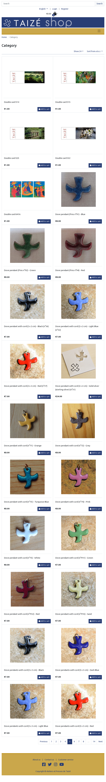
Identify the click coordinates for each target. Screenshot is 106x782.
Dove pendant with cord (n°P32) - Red (22, 614)
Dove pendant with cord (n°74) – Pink (72, 502)
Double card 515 (62, 102)
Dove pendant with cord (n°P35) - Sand (73, 614)
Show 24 (78, 51)
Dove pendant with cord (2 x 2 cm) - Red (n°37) (25, 386)
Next (101, 741)
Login (54, 9)
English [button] (42, 9)
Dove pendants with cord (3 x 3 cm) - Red (74, 726)
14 (94, 741)
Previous (44, 741)
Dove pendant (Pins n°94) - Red (70, 270)
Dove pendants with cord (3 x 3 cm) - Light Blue (26, 726)
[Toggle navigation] (99, 31)
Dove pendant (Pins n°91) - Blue (70, 214)
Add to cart (44, 109)
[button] (52, 14)
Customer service (65, 760)
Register (64, 9)
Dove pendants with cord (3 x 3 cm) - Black (24, 670)
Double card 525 (11, 158)
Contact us (49, 760)
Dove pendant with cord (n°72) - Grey (72, 445)
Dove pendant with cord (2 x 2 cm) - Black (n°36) (26, 326)
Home (4, 37)
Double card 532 (62, 158)
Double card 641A (12, 214)
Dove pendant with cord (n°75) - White (22, 558)
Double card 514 (11, 102)
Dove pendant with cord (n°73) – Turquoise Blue (26, 502)
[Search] (48, 3)
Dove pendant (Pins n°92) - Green (20, 270)
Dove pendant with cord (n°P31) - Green (74, 558)
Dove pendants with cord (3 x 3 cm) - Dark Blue (77, 670)
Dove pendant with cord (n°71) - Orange (22, 445)
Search (100, 3)
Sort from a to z (94, 51)
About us (36, 760)
